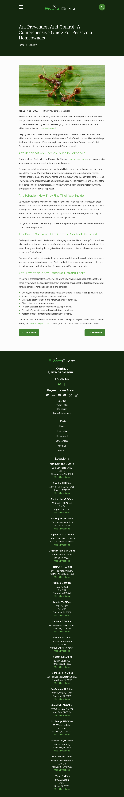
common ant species (78, 159)
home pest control (47, 128)
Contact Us (62, 450)
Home (62, 426)
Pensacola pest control (40, 323)
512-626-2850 (62, 372)
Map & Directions (62, 477)
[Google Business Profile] (59, 384)
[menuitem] (62, 401)
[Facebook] (64, 384)
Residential (62, 431)
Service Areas (62, 440)
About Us (62, 445)
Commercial (62, 436)
